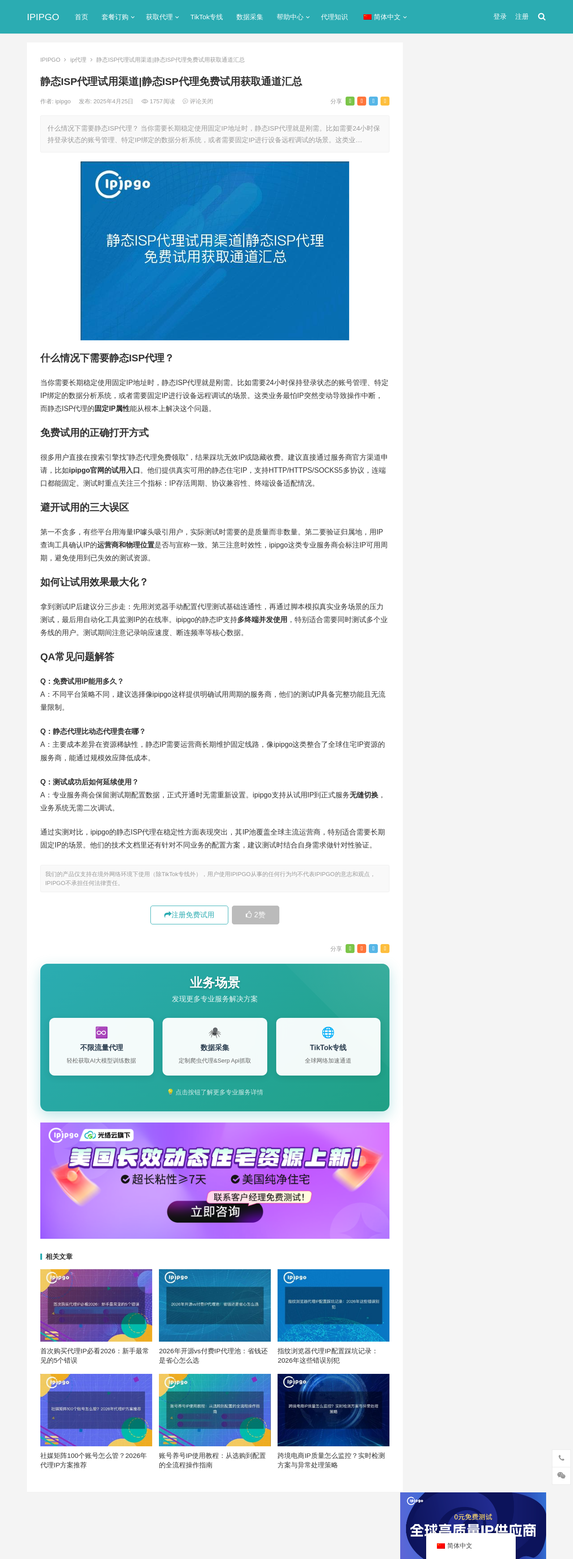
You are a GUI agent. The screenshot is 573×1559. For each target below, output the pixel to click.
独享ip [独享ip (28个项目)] (509, 938)
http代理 (515, 1532)
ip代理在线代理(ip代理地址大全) (479, 261)
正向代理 (434, 522)
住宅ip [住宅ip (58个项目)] (521, 879)
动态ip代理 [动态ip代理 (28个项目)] (478, 909)
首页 (81, 17)
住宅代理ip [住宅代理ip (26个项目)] (483, 894)
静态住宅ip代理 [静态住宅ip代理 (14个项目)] (447, 983)
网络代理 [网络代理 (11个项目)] (438, 953)
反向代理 (434, 490)
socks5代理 (438, 409)
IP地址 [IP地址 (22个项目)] (471, 850)
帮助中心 (290, 17)
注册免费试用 (189, 915)
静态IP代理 (437, 570)
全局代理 (434, 458)
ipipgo (63, 101)
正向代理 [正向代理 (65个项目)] (438, 938)
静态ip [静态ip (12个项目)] (509, 953)
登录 (500, 16)
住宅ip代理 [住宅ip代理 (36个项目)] (441, 894)
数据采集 (249, 17)
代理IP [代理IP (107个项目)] (513, 864)
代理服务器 (437, 441)
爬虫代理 (434, 538)
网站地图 (181, 1515)
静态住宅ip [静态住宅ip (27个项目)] (484, 968)
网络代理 (434, 554)
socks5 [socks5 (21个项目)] (435, 864)
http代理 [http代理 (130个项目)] (481, 835)
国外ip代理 (437, 506)
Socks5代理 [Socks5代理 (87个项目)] (474, 864)
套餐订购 (115, 17)
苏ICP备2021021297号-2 (132, 1515)
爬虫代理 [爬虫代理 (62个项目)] (475, 938)
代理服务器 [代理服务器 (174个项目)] (484, 879)
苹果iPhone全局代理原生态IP (466, 665)
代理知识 (334, 17)
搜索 (523, 144)
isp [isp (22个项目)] (497, 850)
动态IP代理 (437, 474)
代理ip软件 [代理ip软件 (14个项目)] (441, 879)
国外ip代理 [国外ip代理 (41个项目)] (478, 924)
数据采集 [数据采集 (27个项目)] (518, 924)
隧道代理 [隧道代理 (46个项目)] (475, 953)
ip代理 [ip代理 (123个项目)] (514, 835)
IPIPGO (43, 17)
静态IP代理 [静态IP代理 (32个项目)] (441, 968)
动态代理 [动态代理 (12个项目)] (518, 909)
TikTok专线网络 (444, 425)
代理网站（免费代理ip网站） (465, 244)
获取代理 (159, 17)
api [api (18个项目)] (430, 835)
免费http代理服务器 (461, 298)
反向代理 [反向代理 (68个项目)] (438, 924)
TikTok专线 (206, 17)
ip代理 (78, 59)
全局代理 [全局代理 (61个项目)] (438, 909)
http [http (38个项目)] (452, 835)
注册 (522, 16)
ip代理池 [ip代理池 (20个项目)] (437, 850)
